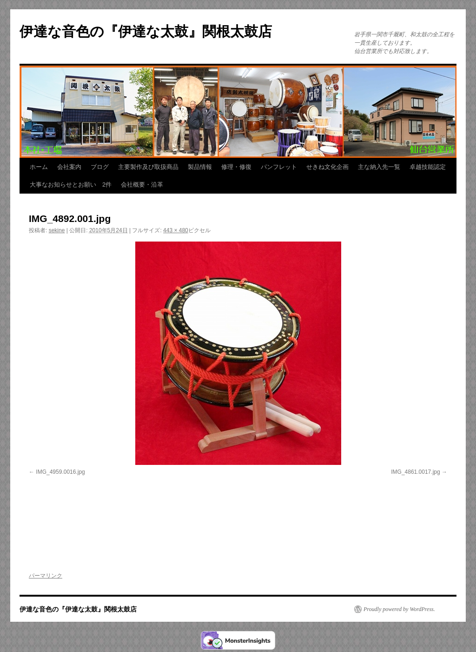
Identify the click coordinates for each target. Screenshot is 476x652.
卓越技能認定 (428, 166)
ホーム (39, 166)
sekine (57, 230)
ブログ (100, 166)
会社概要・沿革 (142, 184)
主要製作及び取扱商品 (148, 166)
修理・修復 (236, 166)
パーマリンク (45, 575)
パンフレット (279, 166)
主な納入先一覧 (379, 166)
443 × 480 (175, 230)
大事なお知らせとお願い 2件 (71, 184)
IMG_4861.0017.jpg (415, 472)
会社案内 (69, 166)
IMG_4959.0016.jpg (60, 472)
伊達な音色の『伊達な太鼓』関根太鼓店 (146, 31)
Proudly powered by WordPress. (399, 609)
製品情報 (200, 166)
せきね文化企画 (327, 166)
